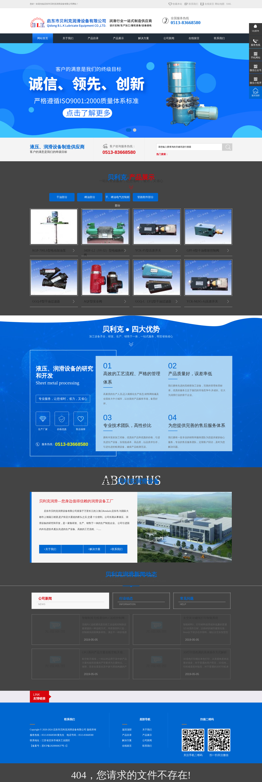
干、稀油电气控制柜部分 (117, 198)
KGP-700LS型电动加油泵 (49, 250)
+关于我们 (50, 549)
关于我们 (68, 38)
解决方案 (143, 38)
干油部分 (62, 197)
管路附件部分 (145, 197)
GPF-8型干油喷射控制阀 (203, 250)
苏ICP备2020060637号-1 (54, 746)
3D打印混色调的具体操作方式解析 (205, 652)
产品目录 (93, 38)
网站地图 (219, 4)
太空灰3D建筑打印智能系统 (200, 618)
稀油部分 (89, 197)
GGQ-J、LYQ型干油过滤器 (153, 301)
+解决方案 (94, 549)
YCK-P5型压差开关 (148, 250)
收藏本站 (177, 4)
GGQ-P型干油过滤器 (46, 301)
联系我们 (193, 4)
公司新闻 (168, 38)
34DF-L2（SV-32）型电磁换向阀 (104, 253)
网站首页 (42, 38)
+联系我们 (116, 549)
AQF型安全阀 (93, 301)
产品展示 (118, 38)
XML (228, 4)
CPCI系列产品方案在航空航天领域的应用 (108, 652)
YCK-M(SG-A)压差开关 (202, 301)
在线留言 (209, 4)
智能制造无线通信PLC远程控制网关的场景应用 (112, 618)
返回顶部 (127, 729)
